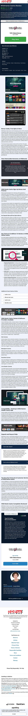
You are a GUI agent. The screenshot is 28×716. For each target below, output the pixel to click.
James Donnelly (7, 586)
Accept (14, 714)
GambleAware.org (7, 690)
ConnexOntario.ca (8, 687)
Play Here (15, 39)
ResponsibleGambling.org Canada (8, 688)
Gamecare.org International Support (8, 686)
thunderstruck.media (15, 631)
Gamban (10, 693)
